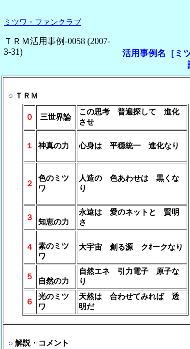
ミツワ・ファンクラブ (42, 22)
